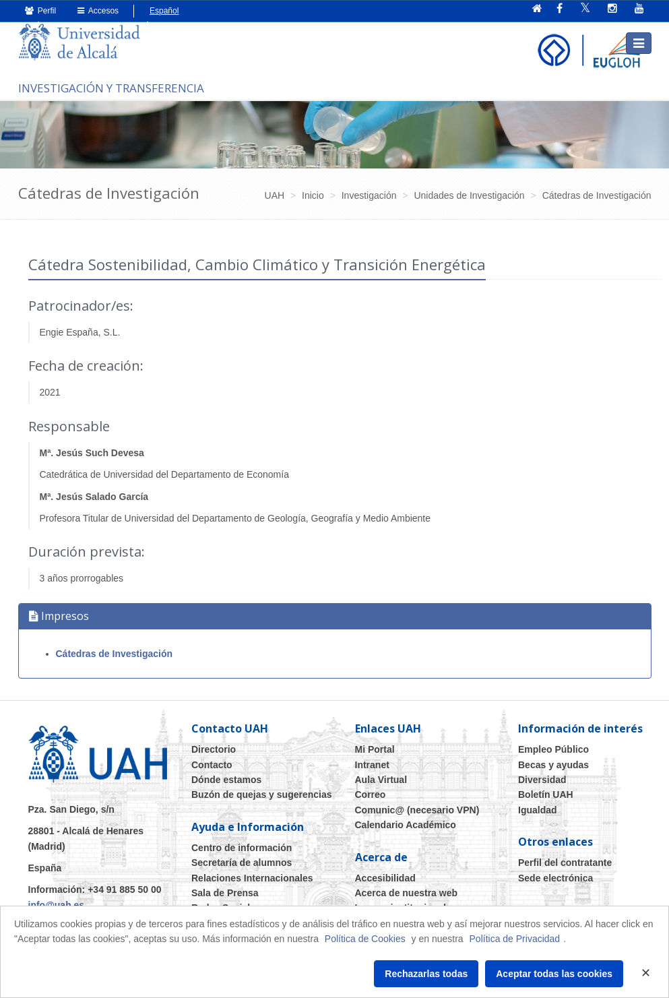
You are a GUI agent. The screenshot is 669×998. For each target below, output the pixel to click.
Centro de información (241, 847)
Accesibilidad (385, 878)
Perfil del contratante (565, 862)
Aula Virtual (381, 779)
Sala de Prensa (225, 892)
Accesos (98, 10)
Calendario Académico (405, 824)
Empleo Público (553, 749)
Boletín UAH (545, 794)
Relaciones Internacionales (252, 878)
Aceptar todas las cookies (554, 973)
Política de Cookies (365, 938)
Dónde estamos (226, 779)
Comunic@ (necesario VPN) (417, 810)
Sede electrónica (555, 878)
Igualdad (537, 810)
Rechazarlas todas (426, 973)
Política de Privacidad (515, 938)
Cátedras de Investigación (114, 653)
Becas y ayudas (553, 764)
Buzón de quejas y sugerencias (261, 794)
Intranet (372, 764)
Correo (370, 794)
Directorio (213, 749)
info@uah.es (56, 905)
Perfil (41, 10)
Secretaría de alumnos (241, 862)
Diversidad (542, 779)
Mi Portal (375, 749)
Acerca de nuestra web (406, 892)
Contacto (211, 764)
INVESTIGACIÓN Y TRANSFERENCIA (111, 88)
